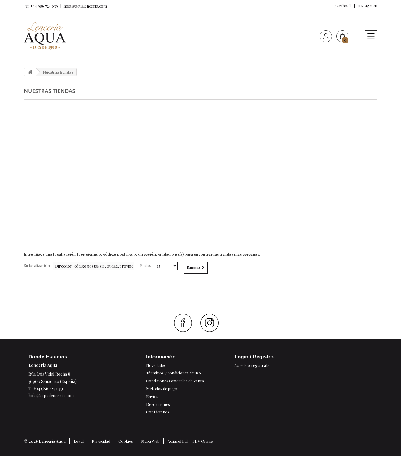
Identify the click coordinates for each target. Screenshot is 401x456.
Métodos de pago (161, 388)
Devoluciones (158, 404)
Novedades (156, 365)
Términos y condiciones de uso (173, 372)
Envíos (152, 396)
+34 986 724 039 (48, 388)
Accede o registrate (252, 365)
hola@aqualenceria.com (85, 5)
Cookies (125, 441)
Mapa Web (150, 441)
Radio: (145, 265)
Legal (79, 441)
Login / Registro (253, 357)
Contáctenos (157, 411)
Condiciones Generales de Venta (175, 380)
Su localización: (37, 265)
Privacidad (101, 441)
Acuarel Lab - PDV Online (190, 441)
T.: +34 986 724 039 (41, 5)
